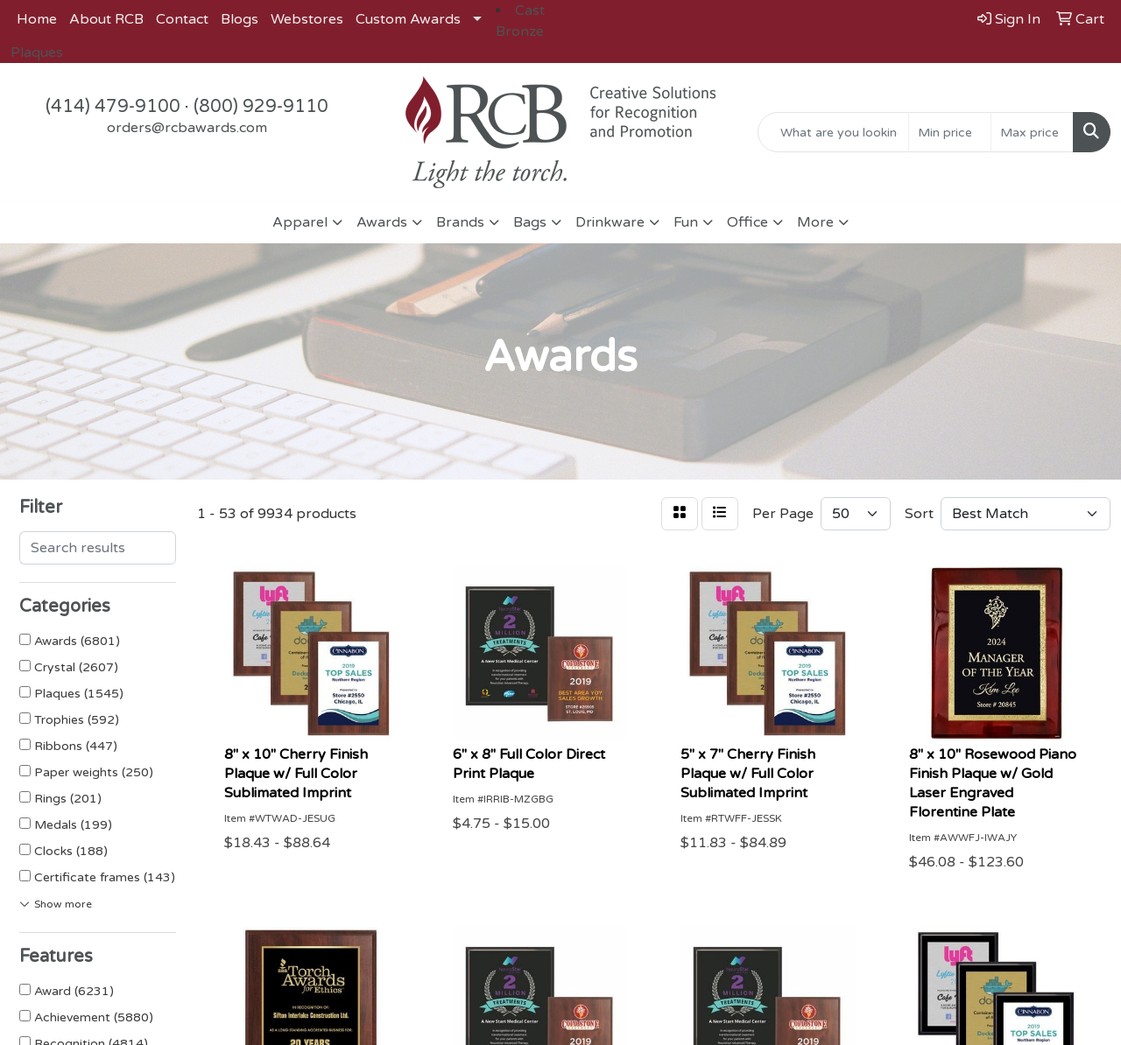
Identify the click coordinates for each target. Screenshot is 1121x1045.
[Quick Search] (833, 132)
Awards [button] (381, 222)
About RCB (106, 19)
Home (37, 19)
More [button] (815, 222)
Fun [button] (685, 222)
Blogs (239, 19)
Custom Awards (408, 19)
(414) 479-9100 (113, 106)
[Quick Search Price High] (1032, 132)
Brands (460, 222)
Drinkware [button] (610, 222)
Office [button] (747, 222)
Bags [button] (529, 222)
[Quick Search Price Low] (949, 132)
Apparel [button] (300, 222)
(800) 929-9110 (261, 106)
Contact (182, 19)
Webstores (307, 19)
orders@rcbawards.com (187, 128)
